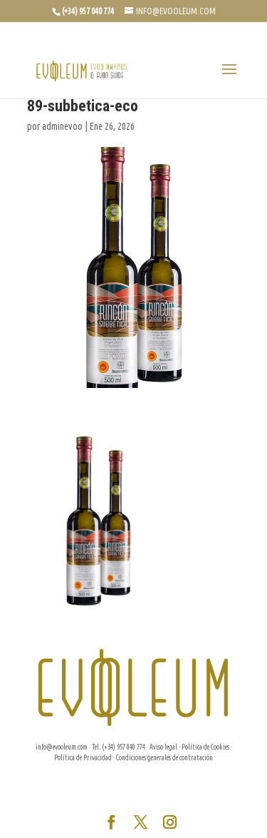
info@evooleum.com (62, 747)
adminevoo (62, 126)
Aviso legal (163, 747)
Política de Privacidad (83, 758)
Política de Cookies (205, 747)
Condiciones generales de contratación (164, 758)
